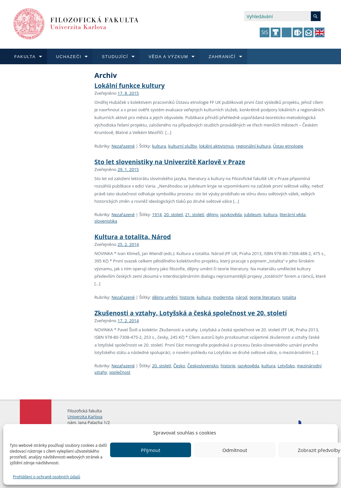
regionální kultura (253, 146)
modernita (223, 297)
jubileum (252, 214)
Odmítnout (234, 450)
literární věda (293, 214)
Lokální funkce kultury (130, 85)
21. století (194, 214)
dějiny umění (164, 297)
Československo (202, 366)
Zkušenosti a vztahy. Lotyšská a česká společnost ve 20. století (191, 313)
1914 (157, 214)
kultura (159, 146)
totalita (289, 297)
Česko (179, 366)
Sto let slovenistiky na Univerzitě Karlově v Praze (170, 161)
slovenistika (106, 221)
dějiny (212, 214)
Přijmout (150, 450)
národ (241, 297)
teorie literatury (264, 297)
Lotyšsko (286, 366)
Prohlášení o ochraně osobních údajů (46, 477)
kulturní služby (182, 146)
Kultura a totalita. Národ (133, 236)
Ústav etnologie (288, 146)
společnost (119, 372)
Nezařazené (123, 146)
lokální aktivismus (216, 146)
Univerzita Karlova (84, 417)
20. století (173, 214)
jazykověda (231, 214)
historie (187, 297)
